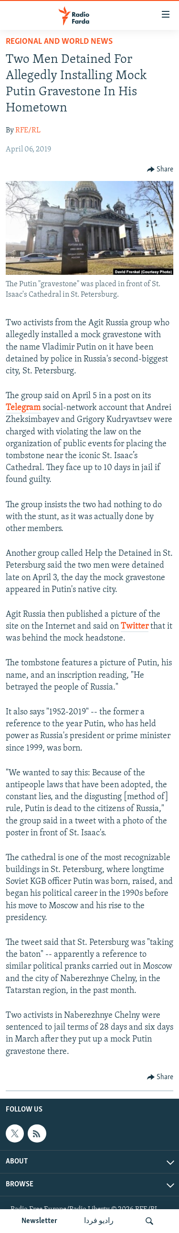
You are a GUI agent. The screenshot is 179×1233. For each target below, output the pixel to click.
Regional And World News (59, 41)
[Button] (160, 169)
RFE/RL (28, 130)
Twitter (134, 626)
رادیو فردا (99, 1221)
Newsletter (39, 1221)
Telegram (23, 407)
